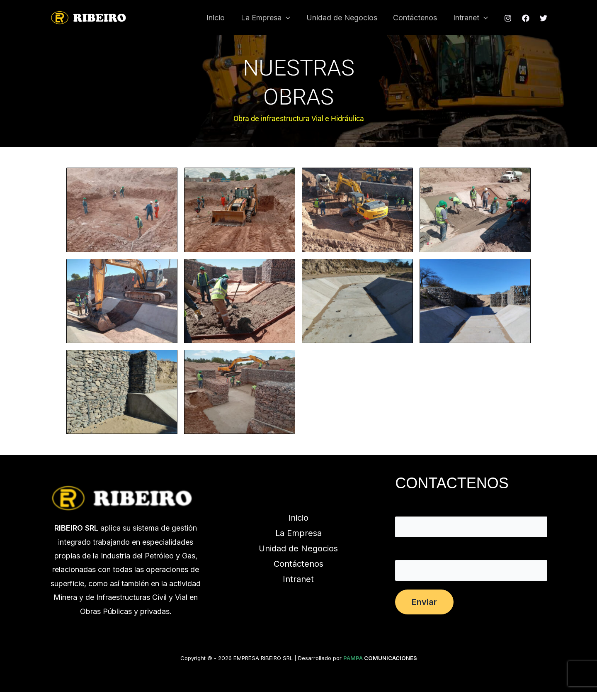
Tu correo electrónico (471, 564)
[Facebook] (525, 18)
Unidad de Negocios (344, 17)
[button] (289, 18)
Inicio (220, 17)
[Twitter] (543, 18)
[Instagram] (508, 18)
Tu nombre (471, 521)
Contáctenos (417, 17)
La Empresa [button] (269, 18)
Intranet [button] (471, 18)
